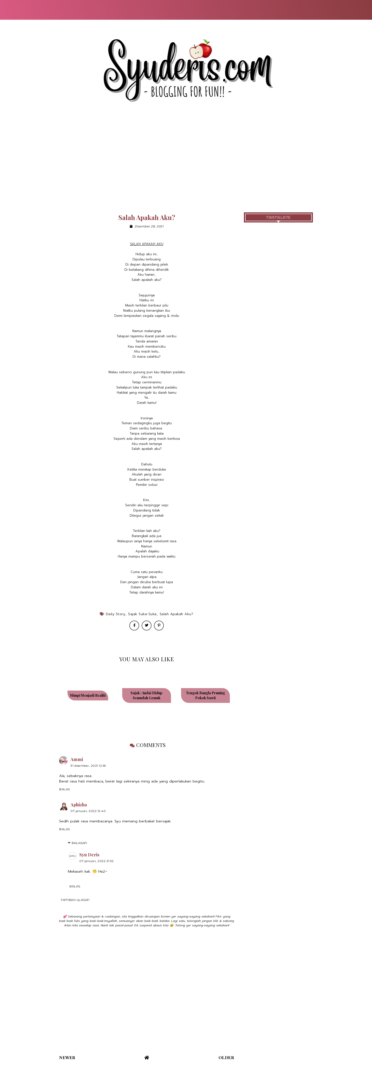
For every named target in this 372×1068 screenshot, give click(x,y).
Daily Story (115, 614)
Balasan (79, 843)
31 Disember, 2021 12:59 (88, 765)
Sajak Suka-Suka (142, 614)
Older (226, 1057)
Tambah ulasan (75, 900)
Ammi (76, 759)
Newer (67, 1057)
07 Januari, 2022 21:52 (96, 861)
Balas (64, 789)
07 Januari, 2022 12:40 (88, 811)
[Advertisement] (186, 163)
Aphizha (78, 805)
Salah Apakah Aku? (176, 614)
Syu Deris (89, 855)
